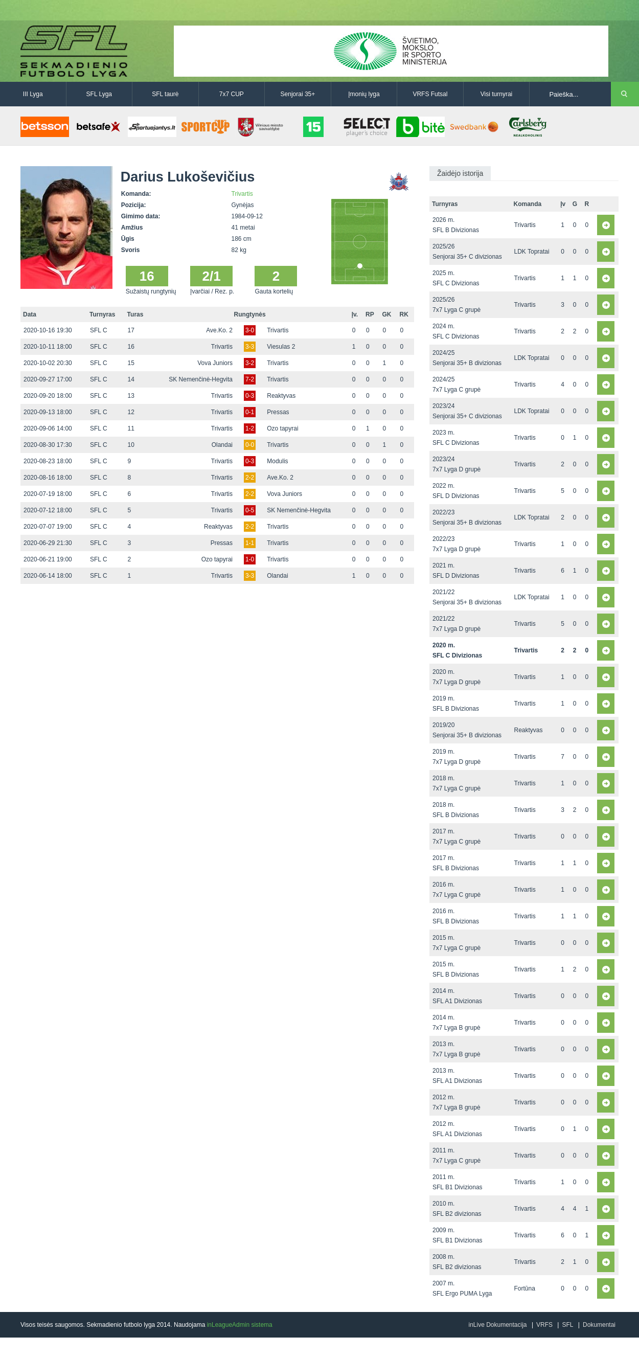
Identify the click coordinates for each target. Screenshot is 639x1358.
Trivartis (242, 193)
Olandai (222, 444)
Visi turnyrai (496, 94)
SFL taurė (165, 94)
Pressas (278, 412)
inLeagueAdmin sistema (239, 1324)
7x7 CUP (231, 94)
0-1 (249, 412)
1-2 (249, 428)
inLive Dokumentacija (497, 1324)
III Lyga (33, 94)
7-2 (249, 379)
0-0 (249, 444)
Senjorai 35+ (298, 94)
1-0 (249, 559)
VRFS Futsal (430, 94)
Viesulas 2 (281, 346)
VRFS (544, 1324)
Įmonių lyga (363, 94)
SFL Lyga (99, 94)
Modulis (277, 461)
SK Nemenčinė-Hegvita (201, 379)
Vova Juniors (215, 363)
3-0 (249, 330)
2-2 (249, 477)
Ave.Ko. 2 (219, 330)
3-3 (249, 346)
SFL (567, 1324)
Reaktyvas (281, 395)
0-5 (249, 510)
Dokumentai (599, 1324)
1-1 (249, 543)
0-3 (249, 395)
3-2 (249, 363)
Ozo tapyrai (282, 428)
